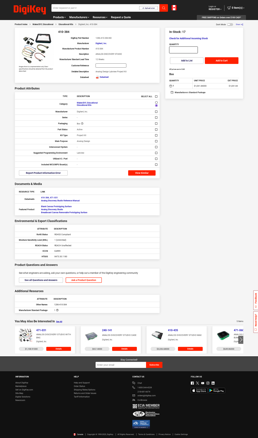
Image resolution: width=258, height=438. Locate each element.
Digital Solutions (22, 397)
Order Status (79, 386)
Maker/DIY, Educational (43, 24)
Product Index (21, 24)
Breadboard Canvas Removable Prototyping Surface (64, 212)
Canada (78, 434)
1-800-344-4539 (142, 387)
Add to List (186, 60)
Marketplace (20, 386)
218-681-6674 (141, 392)
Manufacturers (78, 17)
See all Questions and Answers (41, 280)
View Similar (142, 173)
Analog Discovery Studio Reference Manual (60, 200)
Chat (137, 383)
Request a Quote (121, 17)
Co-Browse (139, 400)
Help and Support (82, 383)
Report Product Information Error (43, 173)
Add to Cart (222, 60)
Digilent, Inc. (101, 43)
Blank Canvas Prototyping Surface (56, 206)
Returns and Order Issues (85, 393)
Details (59, 349)
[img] (30, 10)
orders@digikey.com (144, 395)
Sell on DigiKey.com (24, 390)
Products (58, 17)
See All (59, 321)
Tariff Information (82, 397)
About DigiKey (21, 383)
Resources (99, 17)
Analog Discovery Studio (52, 209)
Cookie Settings (181, 434)
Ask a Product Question (83, 280)
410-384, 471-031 (49, 197)
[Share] (239, 24)
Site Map (19, 393)
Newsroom (20, 400)
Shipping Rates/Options (84, 390)
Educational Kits (66, 24)
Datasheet (102, 77)
